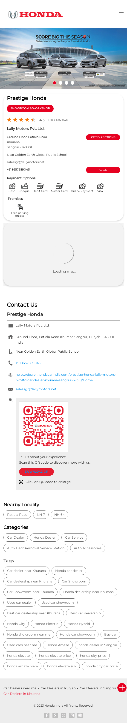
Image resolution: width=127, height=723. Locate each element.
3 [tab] (66, 83)
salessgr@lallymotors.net (25, 162)
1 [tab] (54, 83)
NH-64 (59, 515)
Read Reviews (58, 119)
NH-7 (41, 515)
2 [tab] (60, 83)
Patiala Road (17, 515)
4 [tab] (72, 83)
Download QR (36, 471)
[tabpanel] (63, 58)
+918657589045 (18, 169)
